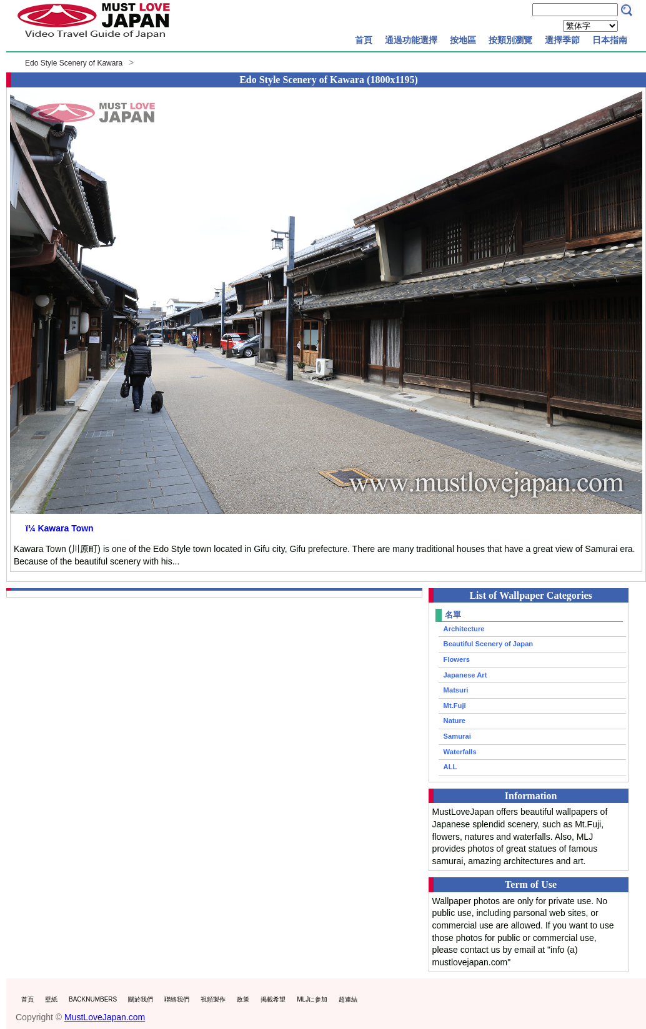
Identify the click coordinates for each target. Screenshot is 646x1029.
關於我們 (140, 999)
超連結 (348, 999)
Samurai (457, 736)
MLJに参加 (312, 999)
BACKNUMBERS (93, 999)
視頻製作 (213, 999)
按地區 (463, 40)
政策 (243, 999)
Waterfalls (460, 752)
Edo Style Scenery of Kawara (73, 63)
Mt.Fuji (455, 705)
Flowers (457, 659)
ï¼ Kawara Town (60, 528)
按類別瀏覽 (510, 40)
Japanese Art (465, 675)
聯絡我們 (176, 999)
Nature (454, 720)
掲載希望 (273, 999)
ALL (450, 767)
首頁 (363, 40)
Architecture (464, 629)
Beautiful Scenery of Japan (489, 643)
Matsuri (456, 690)
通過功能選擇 (411, 40)
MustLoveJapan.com (104, 1017)
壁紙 (51, 999)
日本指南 (609, 40)
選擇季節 (562, 40)
